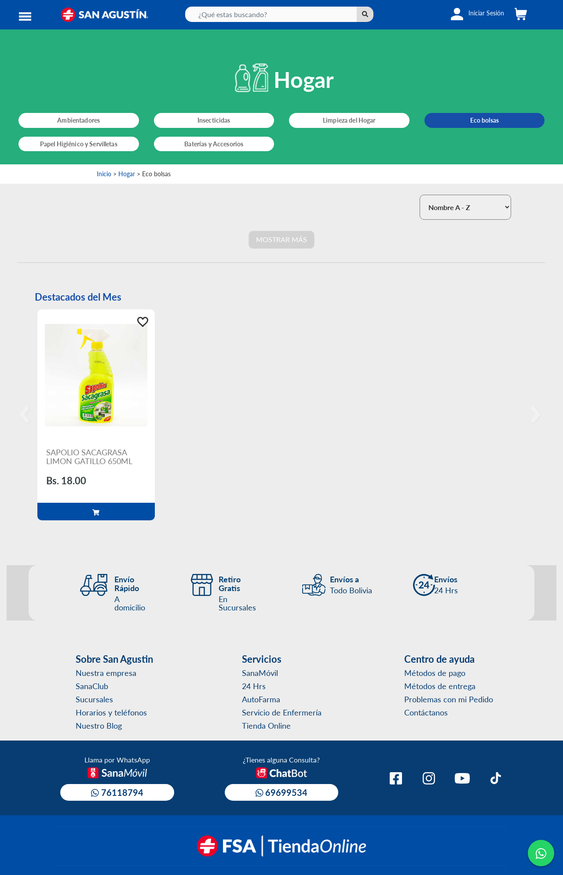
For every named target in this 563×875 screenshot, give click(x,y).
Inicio (104, 173)
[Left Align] (365, 14)
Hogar (126, 173)
